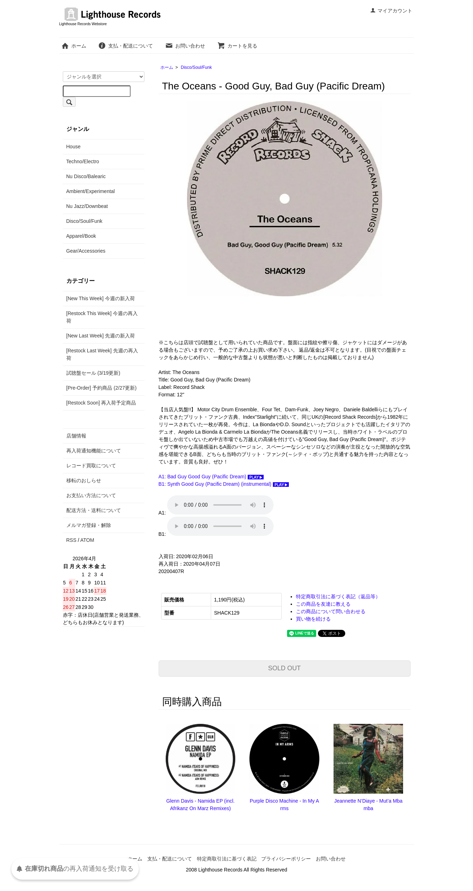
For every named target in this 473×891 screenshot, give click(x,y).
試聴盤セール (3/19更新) (93, 373)
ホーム (73, 46)
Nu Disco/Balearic (86, 176)
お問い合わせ (185, 46)
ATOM (87, 540)
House (73, 146)
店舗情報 (76, 436)
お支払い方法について (91, 495)
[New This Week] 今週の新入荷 (100, 298)
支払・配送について (125, 46)
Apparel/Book (81, 236)
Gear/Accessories (85, 251)
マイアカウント (391, 10)
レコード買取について (91, 465)
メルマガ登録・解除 (88, 525)
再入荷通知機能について (93, 450)
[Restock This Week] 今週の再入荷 (102, 317)
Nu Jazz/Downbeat (87, 206)
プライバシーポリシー (286, 859)
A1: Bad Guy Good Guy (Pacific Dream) (211, 476)
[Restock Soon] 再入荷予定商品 (101, 403)
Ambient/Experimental (90, 191)
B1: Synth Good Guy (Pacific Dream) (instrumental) (224, 484)
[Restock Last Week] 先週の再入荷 (102, 354)
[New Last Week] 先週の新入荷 (100, 336)
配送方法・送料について (93, 510)
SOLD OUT (284, 668)
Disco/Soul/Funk (196, 67)
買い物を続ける (313, 619)
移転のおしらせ (83, 480)
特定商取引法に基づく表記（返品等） (338, 596)
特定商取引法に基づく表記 (227, 859)
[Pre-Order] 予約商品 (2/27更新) (101, 388)
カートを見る (237, 46)
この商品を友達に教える (323, 604)
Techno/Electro (82, 161)
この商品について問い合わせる (330, 611)
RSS (71, 540)
